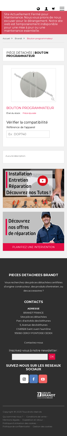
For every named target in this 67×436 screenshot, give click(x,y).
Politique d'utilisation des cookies (19, 423)
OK (52, 356)
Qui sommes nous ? (13, 416)
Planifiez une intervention (33, 247)
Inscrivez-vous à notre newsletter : (33, 350)
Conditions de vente (36, 416)
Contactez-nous (33, 342)
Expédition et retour (33, 419)
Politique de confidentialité (16, 426)
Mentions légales (11, 419)
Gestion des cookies (42, 426)
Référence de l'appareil (20, 127)
